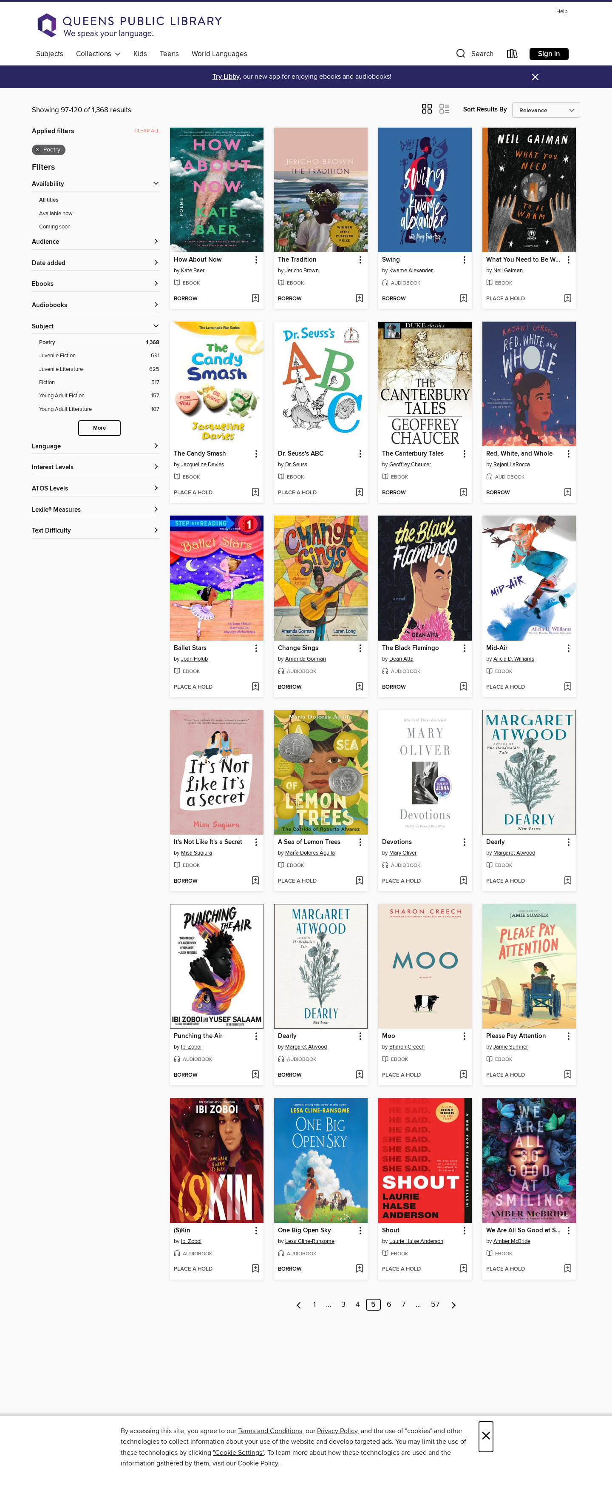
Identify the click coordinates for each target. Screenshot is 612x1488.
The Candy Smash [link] (200, 454)
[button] (474, 55)
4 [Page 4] (358, 1304)
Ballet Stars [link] (190, 648)
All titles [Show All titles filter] (48, 200)
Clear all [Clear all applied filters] (146, 131)
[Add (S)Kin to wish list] (255, 1269)
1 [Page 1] (314, 1304)
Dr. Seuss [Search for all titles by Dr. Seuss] (296, 464)
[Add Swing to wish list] (463, 299)
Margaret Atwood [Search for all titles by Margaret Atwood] (514, 852)
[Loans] (512, 55)
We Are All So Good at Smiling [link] (525, 1230)
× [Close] (486, 1437)
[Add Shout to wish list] (463, 1269)
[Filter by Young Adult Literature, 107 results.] (99, 409)
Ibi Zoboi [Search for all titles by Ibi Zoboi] (191, 1046)
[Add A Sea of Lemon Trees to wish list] (359, 881)
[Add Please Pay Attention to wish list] (567, 1075)
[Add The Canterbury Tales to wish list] (463, 493)
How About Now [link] (197, 260)
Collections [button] (98, 54)
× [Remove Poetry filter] (38, 149)
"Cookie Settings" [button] (238, 1452)
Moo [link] (388, 1036)
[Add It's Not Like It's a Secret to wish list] (255, 881)
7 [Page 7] (403, 1304)
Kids (140, 54)
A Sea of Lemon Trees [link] (309, 842)
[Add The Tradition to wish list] (359, 299)
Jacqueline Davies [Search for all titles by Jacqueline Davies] (202, 464)
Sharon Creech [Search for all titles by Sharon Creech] (407, 1046)
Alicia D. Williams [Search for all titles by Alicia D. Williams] (513, 659)
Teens (169, 54)
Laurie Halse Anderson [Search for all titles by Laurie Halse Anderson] (416, 1241)
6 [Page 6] (389, 1304)
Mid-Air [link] (496, 648)
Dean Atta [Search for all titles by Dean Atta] (401, 659)
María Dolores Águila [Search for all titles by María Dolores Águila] (310, 852)
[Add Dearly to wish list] (567, 881)
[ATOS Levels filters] (95, 489)
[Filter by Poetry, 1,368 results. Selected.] (99, 342)
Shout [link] (391, 1230)
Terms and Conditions (270, 1431)
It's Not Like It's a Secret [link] (208, 842)
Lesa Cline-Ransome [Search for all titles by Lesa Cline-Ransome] (309, 1241)
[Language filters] (95, 446)
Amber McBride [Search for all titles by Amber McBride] (511, 1241)
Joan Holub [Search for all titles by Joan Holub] (194, 659)
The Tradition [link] (297, 260)
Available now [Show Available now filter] (56, 213)
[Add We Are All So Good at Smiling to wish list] (567, 1269)
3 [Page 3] (343, 1304)
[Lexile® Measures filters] (95, 510)
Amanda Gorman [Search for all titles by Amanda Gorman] (305, 659)
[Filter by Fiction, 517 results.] (99, 382)
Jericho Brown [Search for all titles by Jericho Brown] (302, 270)
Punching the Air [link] (198, 1036)
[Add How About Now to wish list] (255, 299)
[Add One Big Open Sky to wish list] (359, 1269)
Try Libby (226, 76)
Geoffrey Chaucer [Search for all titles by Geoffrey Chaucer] (410, 464)
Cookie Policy (258, 1463)
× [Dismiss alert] (535, 77)
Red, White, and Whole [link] (519, 454)
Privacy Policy (337, 1431)
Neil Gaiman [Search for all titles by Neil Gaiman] (508, 270)
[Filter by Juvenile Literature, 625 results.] (99, 369)
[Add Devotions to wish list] (463, 881)
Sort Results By (485, 109)
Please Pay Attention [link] (516, 1036)
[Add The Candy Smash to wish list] (255, 493)
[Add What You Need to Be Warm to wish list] (567, 299)
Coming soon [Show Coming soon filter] (55, 226)
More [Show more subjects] (99, 428)
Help (561, 12)
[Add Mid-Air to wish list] (567, 687)
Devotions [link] (397, 842)
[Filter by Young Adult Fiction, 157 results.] (99, 395)
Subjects (49, 54)
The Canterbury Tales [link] (413, 454)
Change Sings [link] (298, 648)
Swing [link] (391, 260)
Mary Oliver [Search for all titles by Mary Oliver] (402, 852)
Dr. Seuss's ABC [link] (300, 454)
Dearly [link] (495, 842)
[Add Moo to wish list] (463, 1075)
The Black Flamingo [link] (410, 648)
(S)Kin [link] (182, 1230)
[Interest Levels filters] (95, 467)
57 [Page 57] (435, 1304)
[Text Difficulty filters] (95, 531)
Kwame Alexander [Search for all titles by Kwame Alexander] (411, 270)
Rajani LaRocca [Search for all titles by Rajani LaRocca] (511, 464)
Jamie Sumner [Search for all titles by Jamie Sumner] (510, 1046)
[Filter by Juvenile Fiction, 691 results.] (99, 355)
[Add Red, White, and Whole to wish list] (567, 493)
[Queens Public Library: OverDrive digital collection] (130, 25)
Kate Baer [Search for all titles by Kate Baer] (192, 270)
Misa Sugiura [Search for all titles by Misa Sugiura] (196, 852)
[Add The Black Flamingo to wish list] (463, 687)
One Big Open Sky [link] (304, 1230)
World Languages (219, 54)
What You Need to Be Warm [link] (525, 260)
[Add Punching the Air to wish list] (255, 1075)
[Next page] (453, 1305)
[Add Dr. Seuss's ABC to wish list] (359, 493)
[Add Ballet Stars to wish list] (255, 687)
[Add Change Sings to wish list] (359, 687)
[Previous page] (299, 1305)
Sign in (549, 54)
